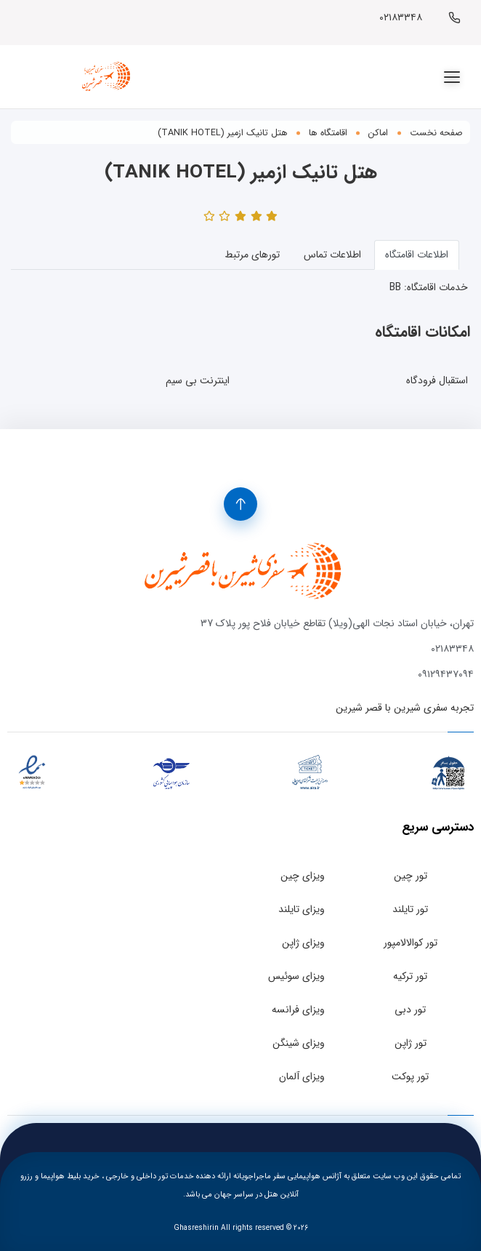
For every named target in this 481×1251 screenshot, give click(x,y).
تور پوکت (410, 1076)
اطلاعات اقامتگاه (416, 255)
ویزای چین (302, 876)
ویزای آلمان (302, 1076)
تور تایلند (410, 909)
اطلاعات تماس (332, 255)
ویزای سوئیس (296, 976)
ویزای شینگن (298, 1043)
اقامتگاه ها (328, 133)
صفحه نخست (436, 133)
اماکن (378, 133)
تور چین (410, 876)
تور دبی (410, 1010)
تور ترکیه (410, 976)
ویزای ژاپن (303, 943)
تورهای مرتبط (252, 255)
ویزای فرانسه (298, 1010)
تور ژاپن (411, 1043)
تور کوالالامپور (410, 943)
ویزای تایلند (301, 909)
